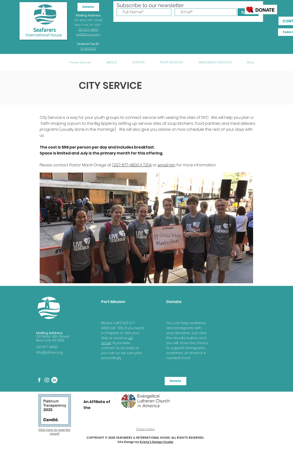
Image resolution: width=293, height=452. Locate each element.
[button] (112, 62)
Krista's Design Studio (156, 442)
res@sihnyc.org (88, 34)
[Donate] (88, 7)
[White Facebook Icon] (39, 380)
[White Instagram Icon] (47, 380)
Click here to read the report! (54, 431)
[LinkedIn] (54, 380)
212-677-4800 (88, 29)
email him (166, 165)
